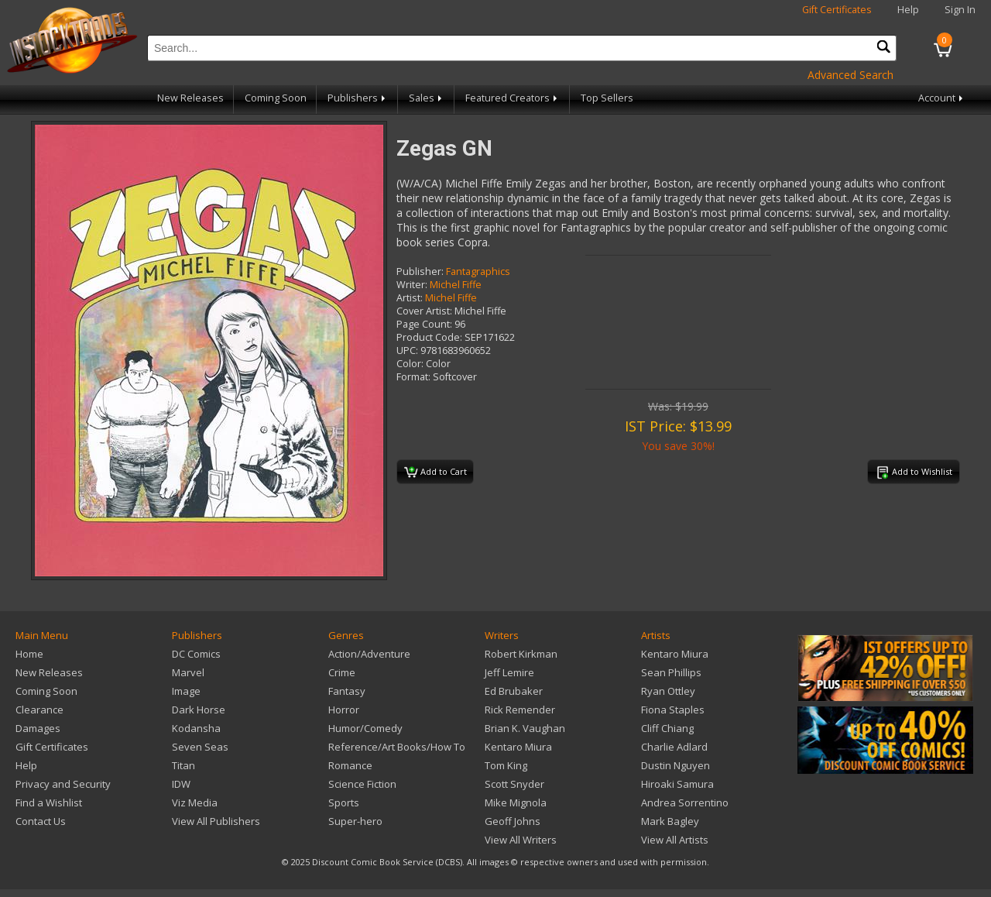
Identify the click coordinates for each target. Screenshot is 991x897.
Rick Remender (520, 710)
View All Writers (521, 840)
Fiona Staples (673, 710)
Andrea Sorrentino (685, 802)
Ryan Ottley (668, 691)
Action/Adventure (369, 654)
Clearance (39, 710)
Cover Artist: (424, 311)
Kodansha (196, 728)
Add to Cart (435, 472)
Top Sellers (607, 98)
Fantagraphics (478, 271)
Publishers (357, 98)
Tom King (506, 765)
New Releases (190, 98)
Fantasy (346, 691)
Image (186, 691)
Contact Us (40, 821)
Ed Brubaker (514, 691)
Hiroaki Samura (677, 784)
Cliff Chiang (667, 728)
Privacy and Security (63, 784)
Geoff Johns (512, 821)
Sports (343, 802)
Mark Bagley (670, 821)
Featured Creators (512, 98)
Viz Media (195, 802)
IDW (181, 784)
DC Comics (196, 654)
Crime (341, 672)
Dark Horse (198, 710)
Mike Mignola (516, 802)
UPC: (407, 350)
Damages (37, 728)
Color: (409, 363)
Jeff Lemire (509, 672)
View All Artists (674, 840)
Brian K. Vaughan (525, 728)
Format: (413, 376)
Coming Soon (276, 98)
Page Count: (424, 324)
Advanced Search (850, 74)
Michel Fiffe (456, 284)
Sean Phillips (671, 672)
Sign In (960, 9)
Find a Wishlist (48, 802)
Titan (183, 765)
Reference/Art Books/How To (396, 747)
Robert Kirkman (521, 654)
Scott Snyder (514, 784)
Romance (350, 765)
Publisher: (420, 271)
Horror (343, 710)
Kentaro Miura (518, 747)
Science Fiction (362, 784)
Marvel (188, 672)
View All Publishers (216, 821)
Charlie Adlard (674, 747)
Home (29, 654)
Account (941, 98)
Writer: (411, 284)
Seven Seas (200, 747)
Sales (426, 98)
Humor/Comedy (365, 728)
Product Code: (429, 337)
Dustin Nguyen (675, 765)
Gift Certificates (837, 9)
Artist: (409, 297)
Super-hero (355, 821)
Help (908, 9)
